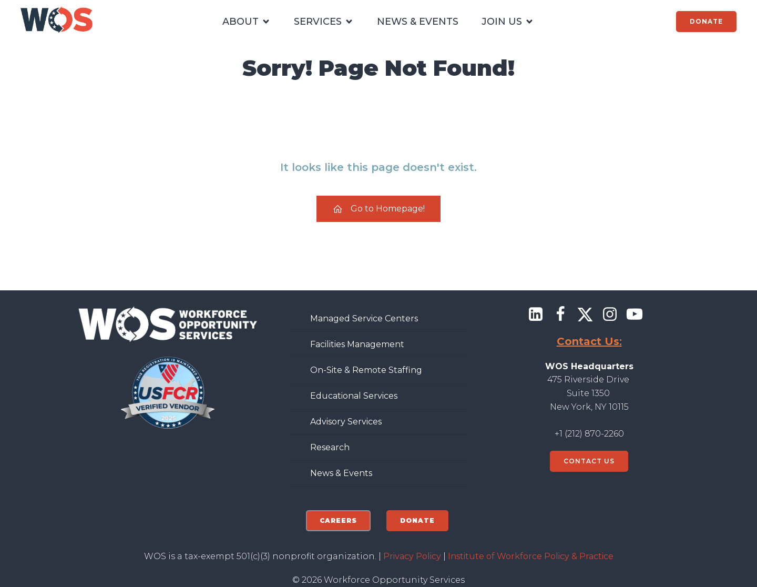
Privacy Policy (412, 556)
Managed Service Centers (364, 318)
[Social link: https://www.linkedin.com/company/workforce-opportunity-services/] (539, 314)
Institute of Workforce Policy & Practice (530, 556)
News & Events (341, 473)
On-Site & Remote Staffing (366, 370)
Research (330, 447)
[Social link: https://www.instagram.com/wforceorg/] (613, 314)
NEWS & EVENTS (417, 21)
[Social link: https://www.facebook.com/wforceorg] (564, 314)
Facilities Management (357, 344)
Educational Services (353, 396)
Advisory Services (346, 422)
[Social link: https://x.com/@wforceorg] (589, 314)
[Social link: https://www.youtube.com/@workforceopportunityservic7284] (638, 314)
